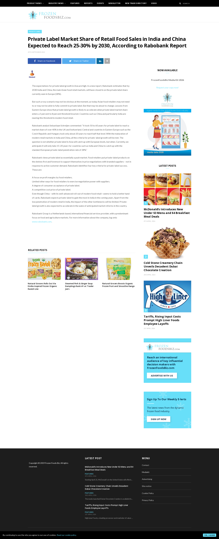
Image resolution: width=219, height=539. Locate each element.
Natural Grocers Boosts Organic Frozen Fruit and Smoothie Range (118, 285)
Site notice (146, 486)
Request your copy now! (167, 87)
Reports (88, 3)
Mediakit (145, 472)
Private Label (35, 31)
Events (100, 3)
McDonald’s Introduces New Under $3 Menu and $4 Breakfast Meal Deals (167, 212)
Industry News (55, 3)
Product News (34, 3)
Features (74, 3)
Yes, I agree (209, 535)
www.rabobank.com (42, 221)
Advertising (147, 479)
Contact (145, 465)
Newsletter (114, 3)
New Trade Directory (136, 3)
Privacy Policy (148, 500)
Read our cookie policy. (66, 535)
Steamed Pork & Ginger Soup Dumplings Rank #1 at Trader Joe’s (79, 286)
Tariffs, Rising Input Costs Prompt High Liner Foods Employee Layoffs (162, 320)
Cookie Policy (148, 493)
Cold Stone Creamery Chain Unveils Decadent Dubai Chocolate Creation (163, 266)
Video (154, 3)
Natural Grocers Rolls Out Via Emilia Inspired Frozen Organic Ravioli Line (42, 286)
